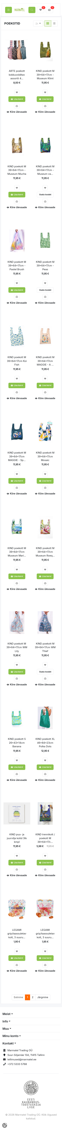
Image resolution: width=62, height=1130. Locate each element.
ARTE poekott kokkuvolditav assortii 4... (17, 74)
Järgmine (42, 997)
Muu (5, 1028)
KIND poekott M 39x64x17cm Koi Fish (17, 361)
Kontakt (8, 1043)
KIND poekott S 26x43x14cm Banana (17, 742)
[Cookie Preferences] (5, 1125)
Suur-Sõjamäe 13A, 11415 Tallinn (26, 1055)
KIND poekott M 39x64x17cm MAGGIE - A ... (45, 361)
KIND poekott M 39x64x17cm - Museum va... (45, 170)
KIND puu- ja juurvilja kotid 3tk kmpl (17, 838)
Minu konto (10, 1036)
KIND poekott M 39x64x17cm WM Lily (16, 647)
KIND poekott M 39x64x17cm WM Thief (45, 647)
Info (5, 1021)
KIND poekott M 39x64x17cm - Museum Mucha (16, 170)
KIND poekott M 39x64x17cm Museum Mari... (17, 552)
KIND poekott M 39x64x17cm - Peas (45, 265)
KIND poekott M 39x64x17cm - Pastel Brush (17, 265)
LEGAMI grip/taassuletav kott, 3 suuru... (16, 933)
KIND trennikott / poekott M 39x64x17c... (45, 838)
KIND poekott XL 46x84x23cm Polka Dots (45, 742)
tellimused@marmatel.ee (21, 1059)
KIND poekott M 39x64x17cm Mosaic (45, 456)
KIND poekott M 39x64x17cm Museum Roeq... (45, 552)
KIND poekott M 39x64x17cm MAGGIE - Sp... (17, 456)
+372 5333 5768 (17, 1064)
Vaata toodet (45, 194)
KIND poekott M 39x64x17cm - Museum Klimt (45, 74)
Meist (6, 1014)
